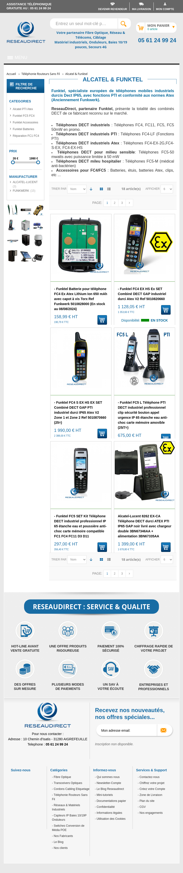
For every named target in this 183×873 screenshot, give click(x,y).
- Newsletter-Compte (108, 783)
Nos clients (60, 848)
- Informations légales (108, 813)
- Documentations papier (110, 801)
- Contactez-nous (148, 777)
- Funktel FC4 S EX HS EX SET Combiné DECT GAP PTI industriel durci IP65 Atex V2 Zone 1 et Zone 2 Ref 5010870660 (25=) (80, 412)
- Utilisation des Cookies (110, 818)
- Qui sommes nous (107, 777)
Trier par (58, 188)
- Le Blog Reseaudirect (109, 789)
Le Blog (58, 842)
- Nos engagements (150, 813)
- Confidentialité (105, 807)
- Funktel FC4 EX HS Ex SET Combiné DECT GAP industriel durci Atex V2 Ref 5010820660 (142, 294)
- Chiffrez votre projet (151, 783)
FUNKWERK (21, 190)
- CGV (142, 807)
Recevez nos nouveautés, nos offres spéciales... (130, 713)
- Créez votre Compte (151, 789)
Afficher (152, 188)
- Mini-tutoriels (104, 795)
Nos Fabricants (63, 836)
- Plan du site (146, 801)
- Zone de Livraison (150, 795)
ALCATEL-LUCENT (25, 182)
